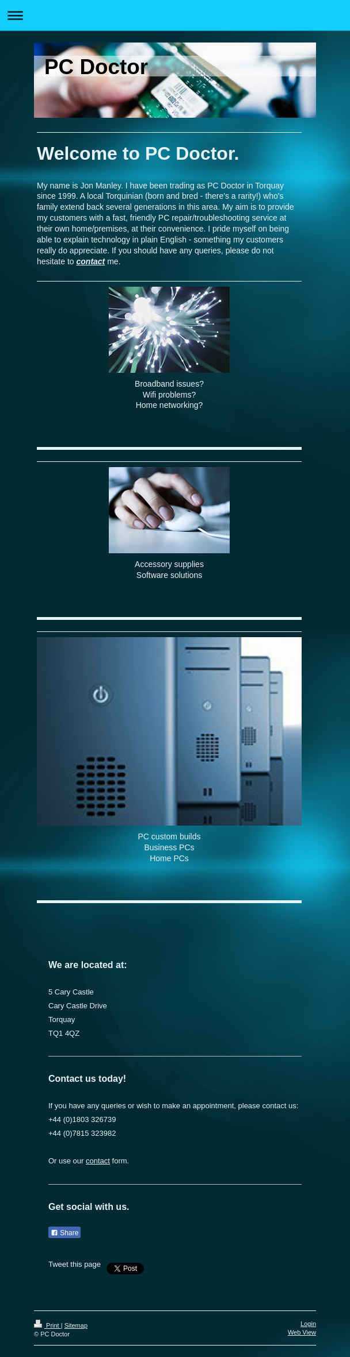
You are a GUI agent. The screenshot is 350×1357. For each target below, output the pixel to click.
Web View (302, 1332)
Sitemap (76, 1325)
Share (64, 1233)
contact (91, 261)
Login (308, 1323)
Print (47, 1325)
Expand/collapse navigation (175, 15)
